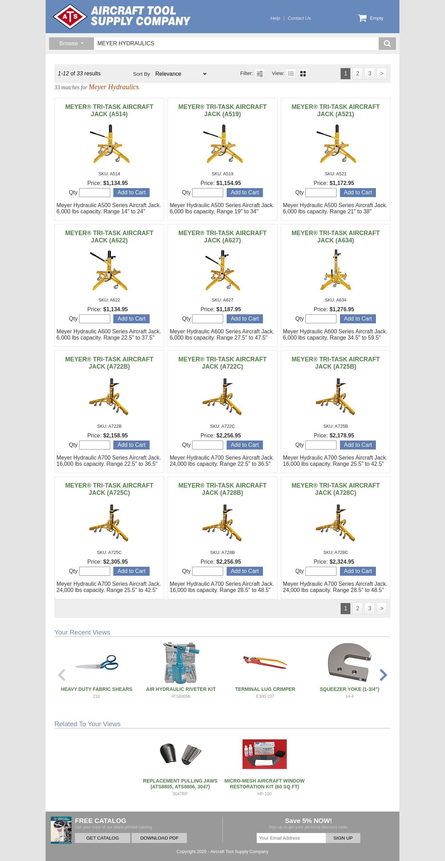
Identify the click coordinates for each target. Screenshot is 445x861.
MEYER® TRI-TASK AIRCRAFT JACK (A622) (109, 237)
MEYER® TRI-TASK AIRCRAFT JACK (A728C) (336, 489)
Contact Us (299, 18)
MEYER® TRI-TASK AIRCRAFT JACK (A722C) (222, 363)
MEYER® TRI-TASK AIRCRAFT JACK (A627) (222, 237)
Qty (89, 192)
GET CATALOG (102, 838)
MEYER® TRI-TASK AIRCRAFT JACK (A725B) (336, 363)
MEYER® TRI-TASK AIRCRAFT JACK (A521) (336, 110)
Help (275, 18)
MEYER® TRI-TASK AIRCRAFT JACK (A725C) (109, 489)
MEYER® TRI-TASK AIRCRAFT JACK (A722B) (109, 363)
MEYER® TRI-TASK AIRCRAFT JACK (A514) (109, 110)
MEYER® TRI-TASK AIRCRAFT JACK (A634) (336, 237)
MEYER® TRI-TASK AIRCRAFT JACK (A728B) (222, 489)
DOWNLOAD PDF (159, 838)
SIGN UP (343, 838)
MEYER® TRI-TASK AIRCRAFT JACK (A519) (222, 110)
